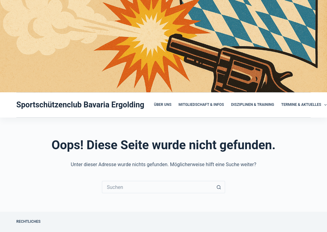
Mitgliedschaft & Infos (201, 104)
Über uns (163, 104)
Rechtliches (28, 221)
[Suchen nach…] (157, 187)
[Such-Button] (219, 187)
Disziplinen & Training (252, 104)
